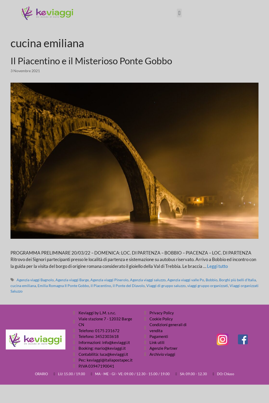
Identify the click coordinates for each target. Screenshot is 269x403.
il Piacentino (101, 285)
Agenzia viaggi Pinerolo (109, 280)
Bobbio (212, 280)
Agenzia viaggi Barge (72, 280)
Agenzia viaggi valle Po (185, 280)
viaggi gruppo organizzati (207, 285)
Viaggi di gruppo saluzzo (166, 285)
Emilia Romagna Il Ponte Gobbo (63, 285)
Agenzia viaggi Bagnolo (35, 280)
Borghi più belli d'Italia (237, 280)
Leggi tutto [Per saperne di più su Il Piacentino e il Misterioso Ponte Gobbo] (217, 266)
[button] (179, 13)
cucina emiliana (23, 285)
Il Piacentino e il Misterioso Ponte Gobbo (91, 60)
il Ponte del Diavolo (129, 285)
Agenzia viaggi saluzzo (148, 280)
